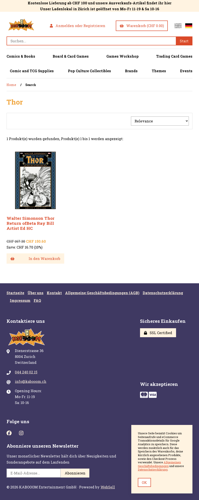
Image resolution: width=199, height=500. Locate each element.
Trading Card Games (174, 56)
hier (167, 3)
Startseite (15, 292)
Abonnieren (75, 473)
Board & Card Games (71, 56)
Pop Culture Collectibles (89, 71)
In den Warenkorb (35, 258)
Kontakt (54, 292)
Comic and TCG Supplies (32, 71)
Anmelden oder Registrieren (77, 25)
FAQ (37, 300)
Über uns (35, 292)
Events (186, 71)
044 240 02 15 (26, 372)
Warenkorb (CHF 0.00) (142, 25)
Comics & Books (21, 56)
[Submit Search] (184, 40)
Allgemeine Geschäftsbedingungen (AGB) (102, 292)
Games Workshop (122, 56)
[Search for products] (91, 40)
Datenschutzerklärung (163, 292)
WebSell (107, 487)
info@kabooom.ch (30, 381)
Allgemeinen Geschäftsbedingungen (159, 464)
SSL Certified (158, 332)
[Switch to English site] (178, 25)
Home (11, 85)
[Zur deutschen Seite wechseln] (188, 25)
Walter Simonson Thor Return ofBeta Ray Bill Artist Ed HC (30, 223)
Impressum (20, 300)
